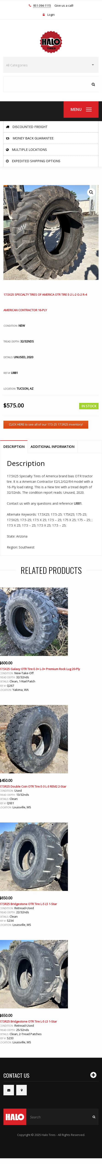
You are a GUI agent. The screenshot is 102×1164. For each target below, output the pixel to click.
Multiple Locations (26, 149)
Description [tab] (13, 446)
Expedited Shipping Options (33, 161)
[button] (91, 192)
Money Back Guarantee (30, 138)
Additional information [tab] (52, 446)
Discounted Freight (27, 127)
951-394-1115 (42, 6)
